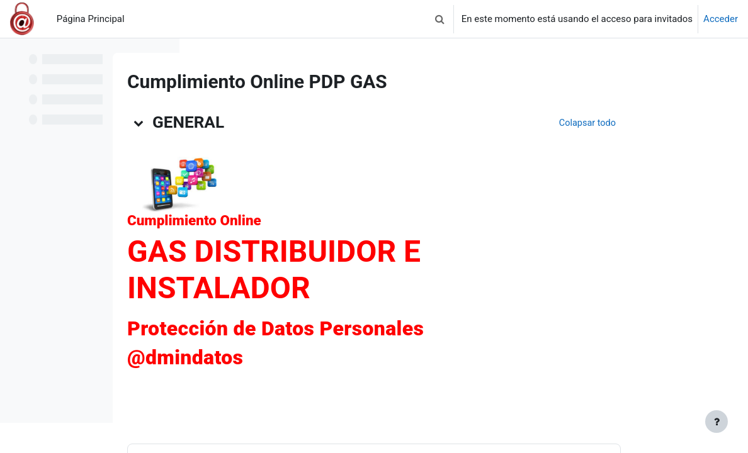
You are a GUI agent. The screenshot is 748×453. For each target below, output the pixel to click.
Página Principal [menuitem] (91, 19)
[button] (440, 19)
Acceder (720, 19)
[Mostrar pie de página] (716, 421)
